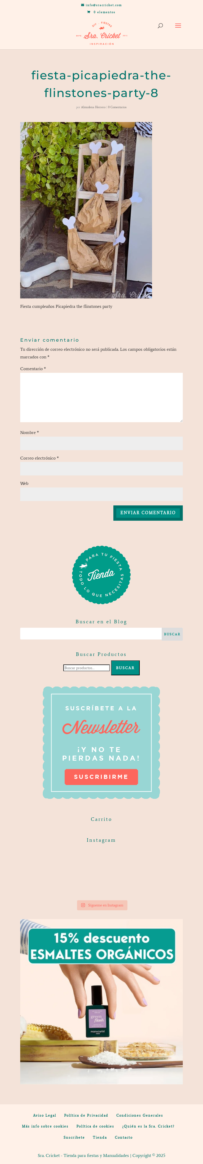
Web (24, 483)
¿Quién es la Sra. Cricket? (148, 1126)
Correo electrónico (39, 458)
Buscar (125, 667)
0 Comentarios (117, 107)
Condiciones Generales (139, 1115)
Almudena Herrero (93, 107)
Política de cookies (95, 1126)
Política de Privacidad (86, 1115)
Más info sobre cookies (45, 1126)
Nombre (29, 432)
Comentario (33, 368)
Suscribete (74, 1137)
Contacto (124, 1137)
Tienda (100, 1137)
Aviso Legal (44, 1115)
